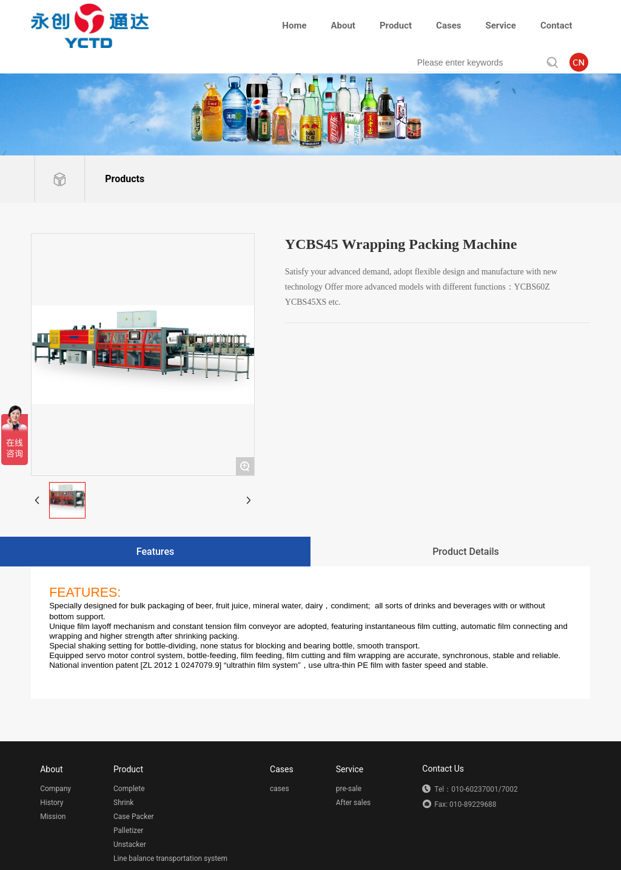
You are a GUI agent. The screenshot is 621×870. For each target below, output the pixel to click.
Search (544, 62)
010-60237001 (474, 789)
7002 (510, 789)
